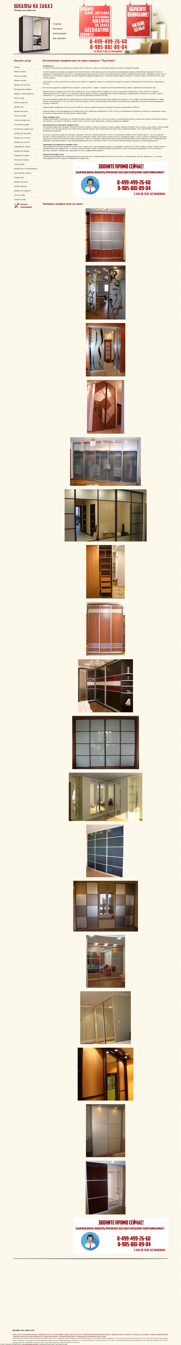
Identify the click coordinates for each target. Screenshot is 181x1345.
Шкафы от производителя (24, 94)
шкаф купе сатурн (44, 1334)
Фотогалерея (59, 33)
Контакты (58, 28)
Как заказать (59, 38)
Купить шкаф (19, 98)
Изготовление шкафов (22, 173)
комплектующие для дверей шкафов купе (28, 1336)
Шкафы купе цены (21, 111)
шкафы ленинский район (159, 1334)
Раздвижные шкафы (21, 155)
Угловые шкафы (20, 116)
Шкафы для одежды (21, 151)
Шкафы (17, 67)
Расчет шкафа (19, 195)
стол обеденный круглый (30, 1344)
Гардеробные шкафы (22, 147)
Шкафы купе (19, 107)
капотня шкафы (57, 1334)
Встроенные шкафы (21, 124)
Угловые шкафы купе (22, 120)
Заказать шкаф (20, 199)
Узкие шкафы (19, 164)
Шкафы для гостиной (22, 138)
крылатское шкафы (50, 1336)
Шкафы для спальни (22, 142)
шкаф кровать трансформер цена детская (91, 1336)
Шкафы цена (19, 177)
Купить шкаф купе (21, 102)
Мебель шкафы (20, 72)
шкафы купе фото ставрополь (121, 1334)
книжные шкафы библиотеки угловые (96, 1334)
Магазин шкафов (20, 76)
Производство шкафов (22, 89)
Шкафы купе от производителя (25, 169)
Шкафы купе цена (21, 182)
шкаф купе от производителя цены (25, 1334)
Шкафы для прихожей (22, 133)
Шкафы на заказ (20, 80)
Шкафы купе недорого (22, 191)
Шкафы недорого (20, 186)
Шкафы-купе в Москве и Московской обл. (33, 5)
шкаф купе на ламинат (141, 1334)
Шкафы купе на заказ (22, 85)
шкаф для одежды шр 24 (73, 1334)
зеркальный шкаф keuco (67, 1336)
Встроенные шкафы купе (23, 129)
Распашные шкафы (21, 160)
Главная (57, 24)
